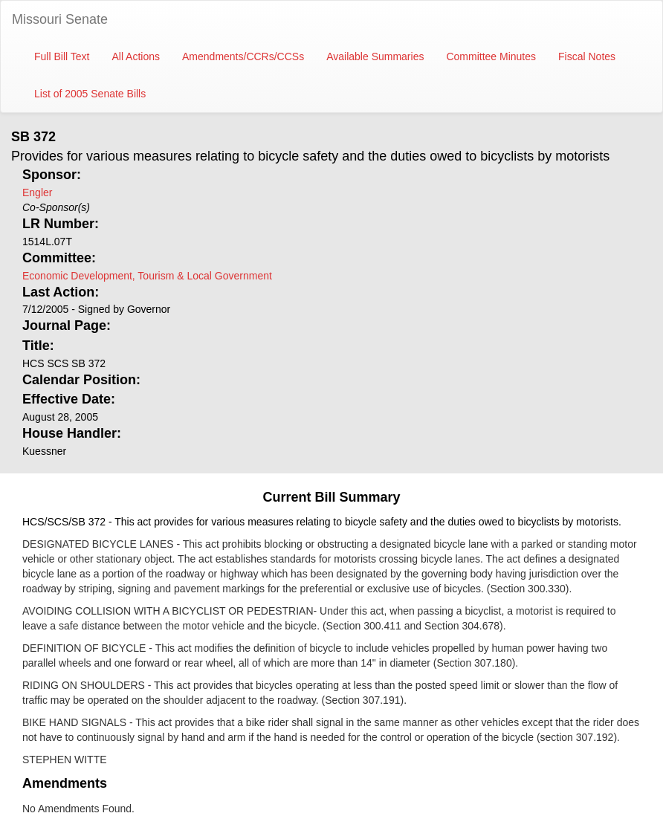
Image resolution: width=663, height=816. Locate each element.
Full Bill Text (61, 56)
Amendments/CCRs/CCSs (243, 56)
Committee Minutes (491, 56)
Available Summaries (375, 56)
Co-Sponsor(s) (56, 207)
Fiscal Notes (586, 56)
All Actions (135, 56)
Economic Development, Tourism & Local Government (147, 276)
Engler (37, 192)
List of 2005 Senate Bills (90, 94)
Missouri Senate (60, 19)
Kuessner (44, 451)
